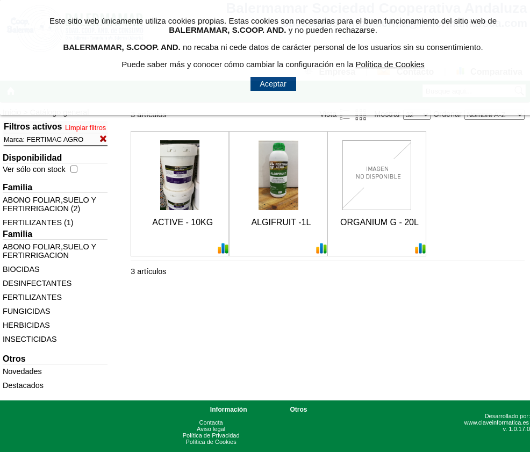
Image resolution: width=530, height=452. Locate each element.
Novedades (22, 371)
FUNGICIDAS (27, 311)
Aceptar (273, 84)
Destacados (23, 385)
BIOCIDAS (21, 269)
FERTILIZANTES (32, 297)
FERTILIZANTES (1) (38, 222)
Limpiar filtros (85, 128)
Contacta (211, 422)
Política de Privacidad (211, 435)
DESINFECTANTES (37, 283)
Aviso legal (211, 429)
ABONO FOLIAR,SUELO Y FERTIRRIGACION (49, 251)
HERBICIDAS (26, 325)
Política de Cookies (211, 442)
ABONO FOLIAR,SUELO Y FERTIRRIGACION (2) (49, 204)
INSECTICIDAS (30, 339)
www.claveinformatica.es (496, 422)
